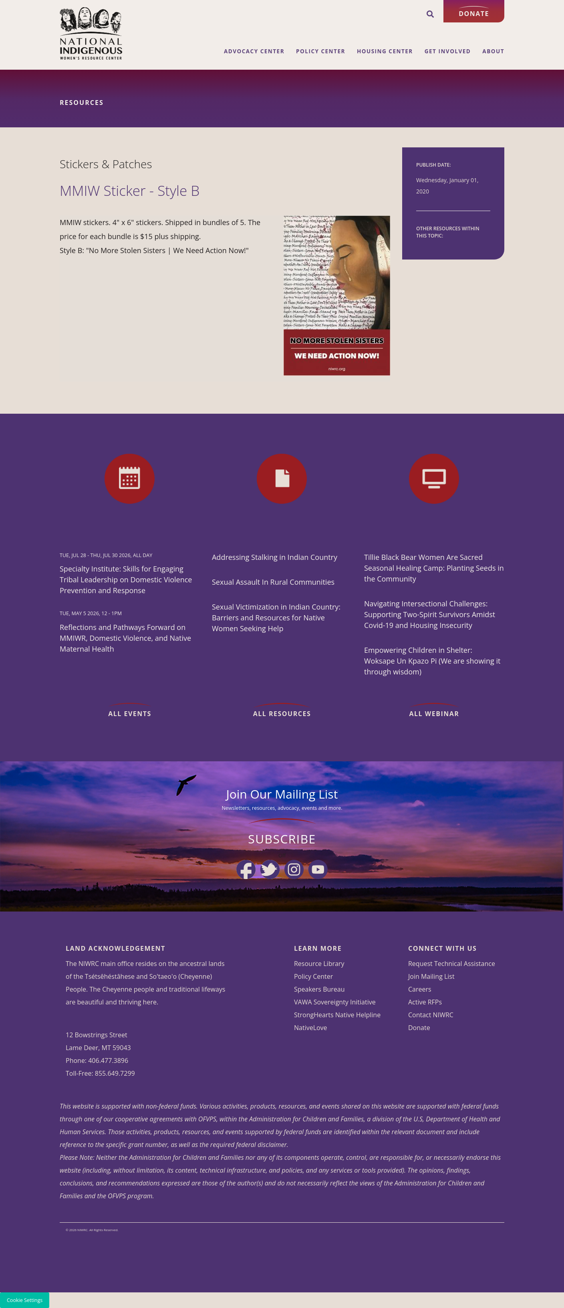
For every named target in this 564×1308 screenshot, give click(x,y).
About (493, 51)
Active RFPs (425, 1002)
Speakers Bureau (319, 989)
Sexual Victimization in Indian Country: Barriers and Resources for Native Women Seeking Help (276, 617)
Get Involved (448, 51)
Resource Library (319, 963)
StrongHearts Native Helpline (337, 1014)
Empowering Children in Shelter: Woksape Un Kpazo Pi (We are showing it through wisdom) (432, 660)
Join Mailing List (431, 976)
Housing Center (385, 51)
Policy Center (320, 51)
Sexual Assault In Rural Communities (273, 582)
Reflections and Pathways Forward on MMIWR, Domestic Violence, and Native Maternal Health (125, 638)
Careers (419, 989)
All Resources (282, 713)
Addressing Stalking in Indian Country (274, 557)
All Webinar (434, 713)
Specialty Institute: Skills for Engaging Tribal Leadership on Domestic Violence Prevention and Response (126, 579)
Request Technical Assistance (451, 963)
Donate (474, 13)
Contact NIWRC (430, 1014)
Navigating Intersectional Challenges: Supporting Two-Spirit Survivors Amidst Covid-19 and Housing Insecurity (429, 614)
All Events (129, 713)
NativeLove (310, 1027)
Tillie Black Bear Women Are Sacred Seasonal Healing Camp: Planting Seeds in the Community (434, 568)
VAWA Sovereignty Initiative (335, 1002)
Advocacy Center (254, 51)
